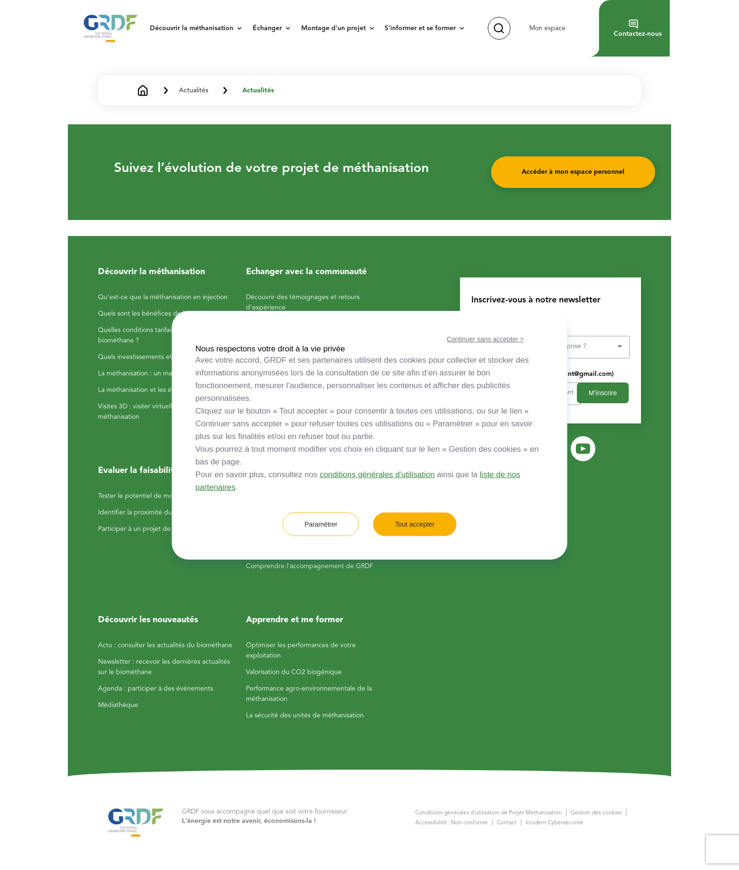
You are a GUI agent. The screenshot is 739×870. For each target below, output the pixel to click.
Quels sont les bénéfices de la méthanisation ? (167, 313)
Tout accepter (415, 524)
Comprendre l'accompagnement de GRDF (309, 566)
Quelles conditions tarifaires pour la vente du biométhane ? (164, 335)
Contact (507, 823)
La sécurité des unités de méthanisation (305, 715)
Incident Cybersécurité (554, 823)
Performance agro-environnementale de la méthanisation (309, 693)
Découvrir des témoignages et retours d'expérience (303, 302)
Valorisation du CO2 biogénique (294, 672)
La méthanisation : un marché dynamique (159, 373)
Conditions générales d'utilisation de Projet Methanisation (488, 813)
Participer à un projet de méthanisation (156, 529)
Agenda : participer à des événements (155, 688)
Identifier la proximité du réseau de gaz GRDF (166, 512)
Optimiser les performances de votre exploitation (301, 650)
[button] (199, 28)
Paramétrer (320, 524)
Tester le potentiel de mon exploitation (155, 496)
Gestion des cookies (596, 813)
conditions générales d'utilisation (377, 474)
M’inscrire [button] (603, 393)
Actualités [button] (193, 90)
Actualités (258, 90)
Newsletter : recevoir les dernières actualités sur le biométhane (164, 667)
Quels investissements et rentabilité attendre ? (167, 357)
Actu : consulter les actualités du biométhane (165, 645)
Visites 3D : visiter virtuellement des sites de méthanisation (163, 411)
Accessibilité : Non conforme (451, 823)
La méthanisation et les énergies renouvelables (167, 390)
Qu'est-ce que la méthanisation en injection (163, 297)
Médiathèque (118, 705)
